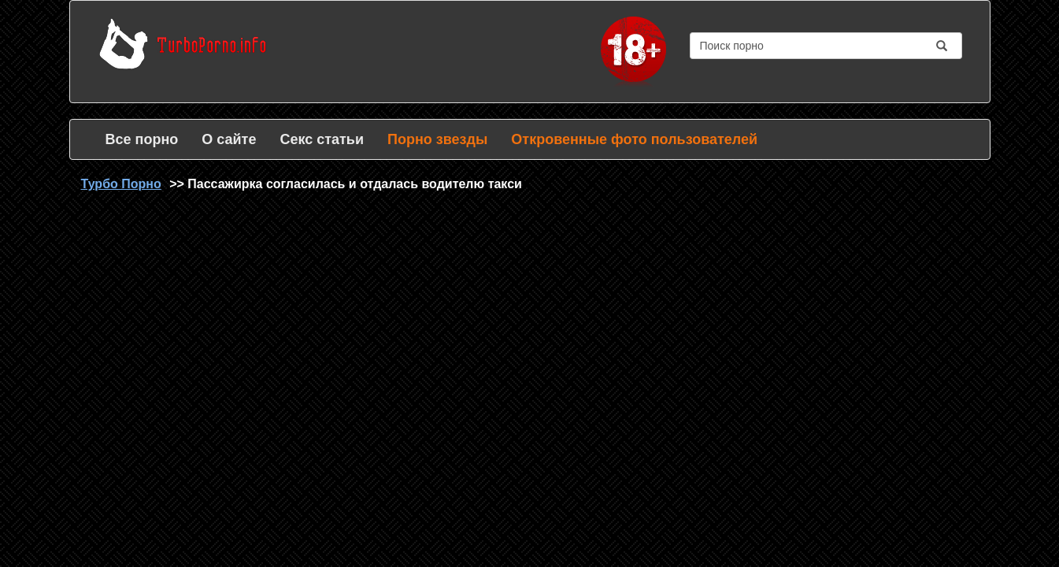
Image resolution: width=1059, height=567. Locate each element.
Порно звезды (437, 139)
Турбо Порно (121, 184)
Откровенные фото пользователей (634, 139)
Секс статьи (322, 139)
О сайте (229, 139)
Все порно (142, 139)
